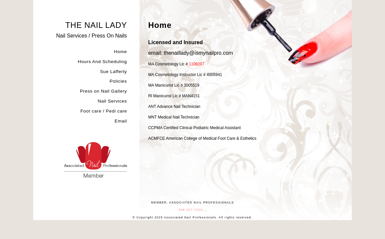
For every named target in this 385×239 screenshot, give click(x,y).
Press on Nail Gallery (103, 91)
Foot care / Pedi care (103, 111)
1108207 (196, 64)
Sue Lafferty (113, 71)
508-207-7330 (190, 209)
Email (121, 121)
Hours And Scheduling (102, 61)
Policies (118, 81)
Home (120, 51)
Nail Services (112, 101)
